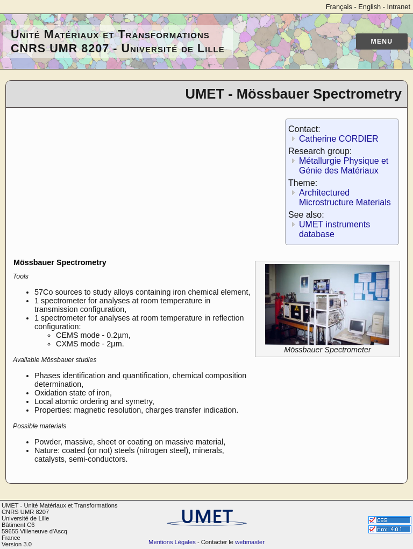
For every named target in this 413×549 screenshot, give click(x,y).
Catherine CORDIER (339, 138)
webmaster (250, 542)
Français (339, 7)
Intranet (398, 7)
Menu (382, 41)
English (369, 7)
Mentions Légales (172, 542)
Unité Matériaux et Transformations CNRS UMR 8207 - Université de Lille (118, 41)
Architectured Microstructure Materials (345, 197)
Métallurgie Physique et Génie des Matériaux (343, 165)
